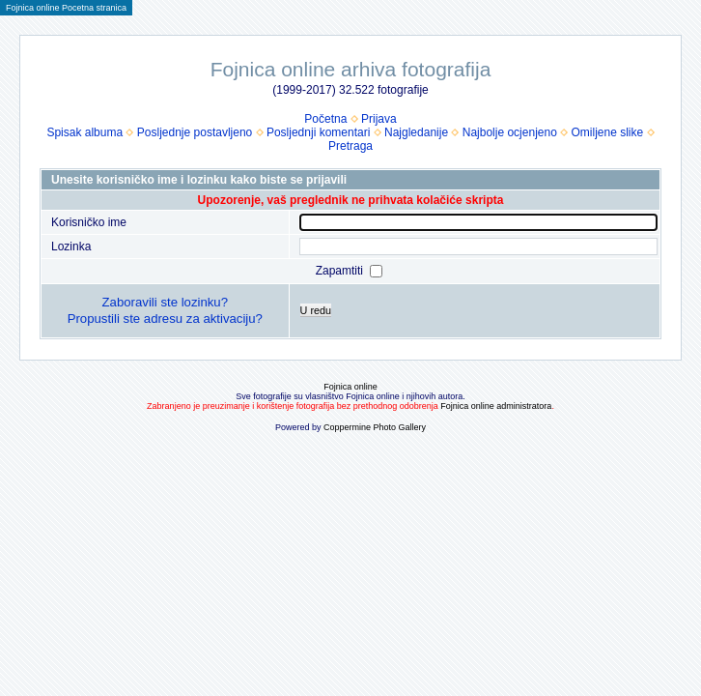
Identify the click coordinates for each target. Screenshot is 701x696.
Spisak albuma (84, 132)
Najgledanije (416, 132)
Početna (325, 119)
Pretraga (350, 146)
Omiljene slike (608, 132)
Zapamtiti (341, 270)
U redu (315, 310)
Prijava (379, 119)
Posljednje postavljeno (194, 132)
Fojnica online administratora (495, 406)
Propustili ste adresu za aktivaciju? (165, 318)
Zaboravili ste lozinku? (165, 302)
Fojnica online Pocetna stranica (66, 8)
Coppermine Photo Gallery (374, 427)
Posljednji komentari (318, 132)
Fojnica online (350, 387)
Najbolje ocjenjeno (510, 132)
